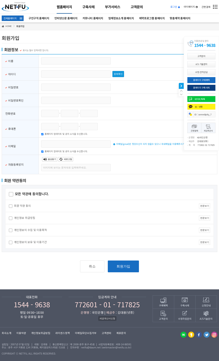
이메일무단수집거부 (85, 333)
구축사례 (88, 6)
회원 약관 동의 (20, 206)
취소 (92, 266)
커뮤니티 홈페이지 (93, 18)
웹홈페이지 (64, 6)
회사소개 (6, 333)
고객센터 (106, 333)
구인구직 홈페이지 (39, 18)
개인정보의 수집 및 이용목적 (28, 230)
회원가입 (123, 266)
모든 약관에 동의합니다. (29, 193)
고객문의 (137, 6)
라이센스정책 (62, 333)
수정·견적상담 (201, 72)
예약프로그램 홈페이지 (152, 18)
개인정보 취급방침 (22, 218)
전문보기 (204, 206)
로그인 (175, 6)
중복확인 (118, 74)
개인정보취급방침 (40, 333)
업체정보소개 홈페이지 (121, 18)
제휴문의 (121, 333)
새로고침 (65, 159)
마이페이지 (191, 6)
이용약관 (21, 333)
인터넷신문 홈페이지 (66, 18)
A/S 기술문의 (201, 64)
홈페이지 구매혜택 (201, 80)
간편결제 (206, 7)
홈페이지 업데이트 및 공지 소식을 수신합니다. (64, 133)
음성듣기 (49, 159)
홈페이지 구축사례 (201, 87)
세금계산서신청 (107, 318)
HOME (7, 26)
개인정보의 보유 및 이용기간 (28, 242)
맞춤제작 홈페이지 (180, 18)
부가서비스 (112, 6)
